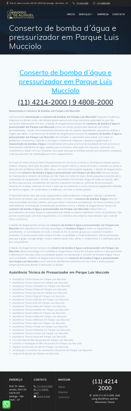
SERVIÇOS (85, 14)
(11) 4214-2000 (43, 386)
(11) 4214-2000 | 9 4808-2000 (65, 102)
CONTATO (118, 14)
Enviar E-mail (43, 396)
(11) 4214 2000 (82, 3)
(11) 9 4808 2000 (103, 3)
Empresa (103, 14)
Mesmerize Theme (105, 402)
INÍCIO (71, 14)
